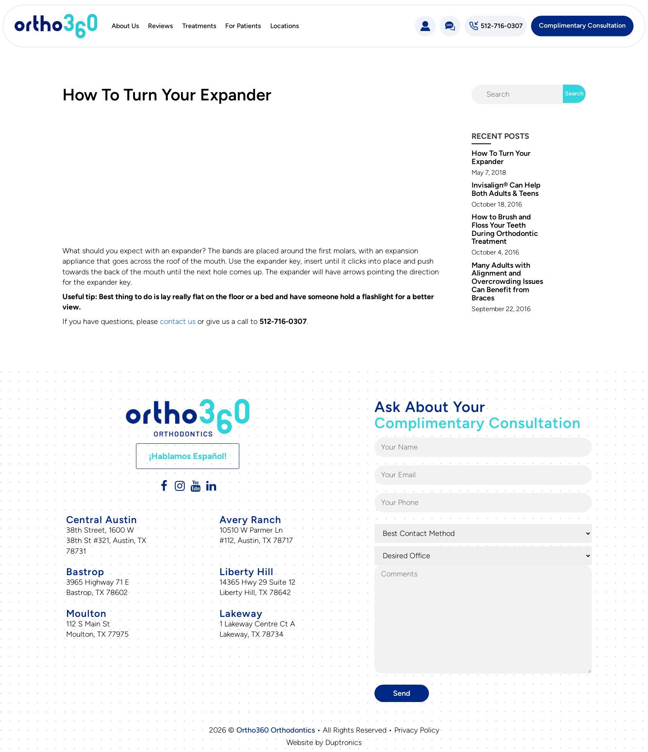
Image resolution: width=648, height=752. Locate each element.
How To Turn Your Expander (501, 157)
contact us (177, 321)
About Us (125, 26)
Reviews (160, 26)
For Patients (243, 26)
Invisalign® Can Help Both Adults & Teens (506, 189)
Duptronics (343, 742)
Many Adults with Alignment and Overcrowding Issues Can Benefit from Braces (507, 281)
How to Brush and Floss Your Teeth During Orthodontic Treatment (505, 229)
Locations (284, 26)
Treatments (199, 26)
